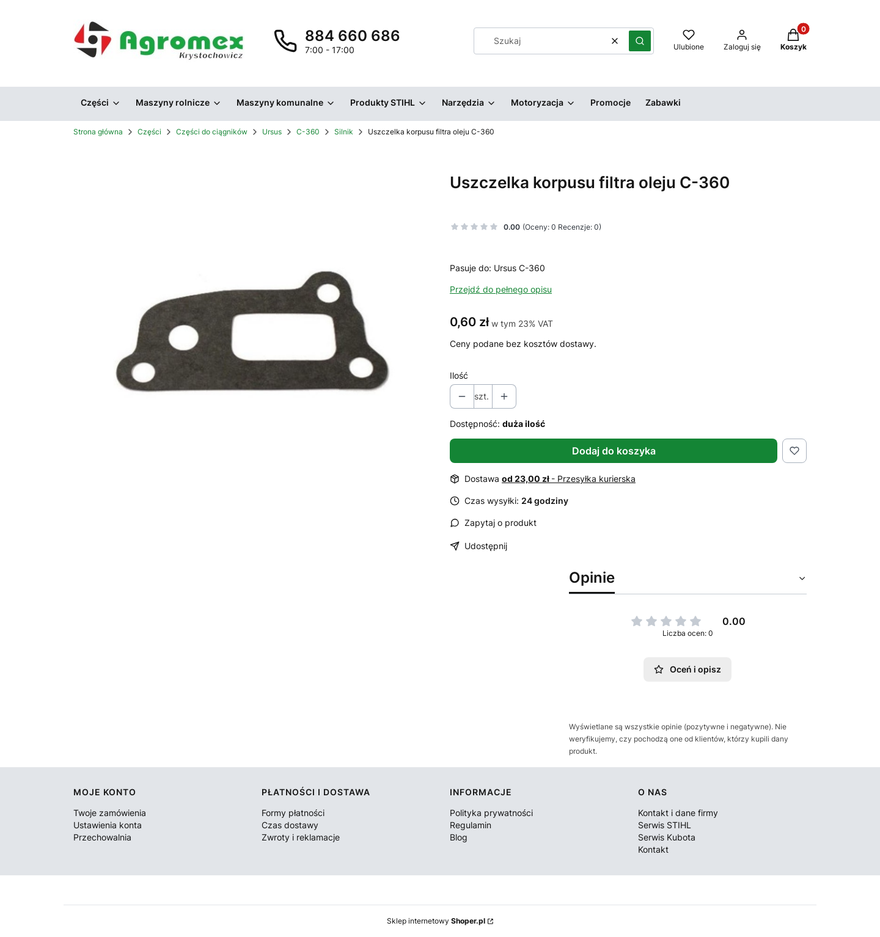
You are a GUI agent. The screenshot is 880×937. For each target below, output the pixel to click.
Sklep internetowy (436, 920)
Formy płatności (293, 813)
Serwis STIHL (664, 825)
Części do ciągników (212, 131)
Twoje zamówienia (109, 813)
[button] (640, 41)
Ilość (459, 375)
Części (149, 131)
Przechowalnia (102, 837)
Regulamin (470, 825)
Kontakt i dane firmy (678, 813)
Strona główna (98, 131)
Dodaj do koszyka (614, 451)
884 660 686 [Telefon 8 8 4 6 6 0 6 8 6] (352, 36)
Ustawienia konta (107, 825)
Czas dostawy (290, 825)
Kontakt (653, 849)
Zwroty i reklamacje (301, 837)
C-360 (308, 131)
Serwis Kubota (666, 837)
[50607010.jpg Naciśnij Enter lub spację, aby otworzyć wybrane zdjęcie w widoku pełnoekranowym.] (252, 331)
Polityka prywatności (491, 813)
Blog (459, 837)
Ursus (272, 131)
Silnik (343, 131)
